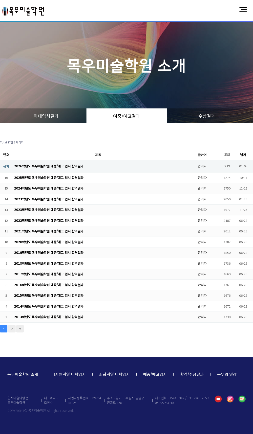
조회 (227, 154)
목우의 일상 (227, 374)
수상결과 (206, 116)
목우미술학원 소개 (22, 374)
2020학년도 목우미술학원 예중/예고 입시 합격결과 (49, 242)
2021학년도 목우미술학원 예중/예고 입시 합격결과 (49, 231)
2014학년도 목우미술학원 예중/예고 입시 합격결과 (49, 306)
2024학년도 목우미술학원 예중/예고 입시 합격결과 (49, 188)
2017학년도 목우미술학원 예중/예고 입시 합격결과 (49, 274)
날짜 (243, 154)
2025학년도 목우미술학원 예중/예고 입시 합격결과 (49, 177)
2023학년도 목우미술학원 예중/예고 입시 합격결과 (49, 199)
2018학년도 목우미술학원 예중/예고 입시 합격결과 (49, 263)
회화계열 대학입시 (114, 374)
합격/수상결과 (192, 374)
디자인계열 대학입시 (68, 374)
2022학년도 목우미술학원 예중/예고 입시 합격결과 (49, 220)
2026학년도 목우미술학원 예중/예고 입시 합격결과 (49, 166)
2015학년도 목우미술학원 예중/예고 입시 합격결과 (49, 295)
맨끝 (20, 328)
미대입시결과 (46, 116)
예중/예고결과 (126, 116)
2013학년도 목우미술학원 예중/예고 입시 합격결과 (49, 316)
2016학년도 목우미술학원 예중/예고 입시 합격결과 (49, 284)
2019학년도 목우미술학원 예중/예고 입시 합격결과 (49, 252)
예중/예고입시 (155, 374)
